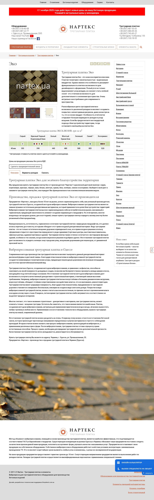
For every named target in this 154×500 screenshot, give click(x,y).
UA (152, 249)
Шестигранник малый (125, 208)
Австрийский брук (123, 97)
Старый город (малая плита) (128, 175)
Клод (118, 130)
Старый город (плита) (125, 224)
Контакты (110, 2)
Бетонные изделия (70, 2)
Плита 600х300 (122, 163)
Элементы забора (127, 47)
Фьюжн (119, 191)
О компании (54, 2)
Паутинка (120, 154)
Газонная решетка (123, 122)
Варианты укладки (30, 173)
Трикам (119, 179)
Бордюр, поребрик (137, 488)
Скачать (45, 173)
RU (152, 251)
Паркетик (120, 216)
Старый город (122, 73)
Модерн (119, 150)
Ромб (118, 89)
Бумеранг (120, 109)
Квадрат (119, 85)
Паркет (119, 212)
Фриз (118, 228)
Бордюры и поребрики (47, 47)
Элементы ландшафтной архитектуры (129, 484)
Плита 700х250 (122, 167)
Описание (15, 173)
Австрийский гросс (124, 101)
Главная (43, 2)
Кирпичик (120, 77)
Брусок (119, 199)
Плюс (118, 220)
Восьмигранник (122, 118)
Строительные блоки (103, 47)
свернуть (149, 473)
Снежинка (120, 171)
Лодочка (120, 142)
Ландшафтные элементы (76, 47)
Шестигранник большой (126, 93)
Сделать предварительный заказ (25, 166)
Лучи (118, 146)
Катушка (119, 68)
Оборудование (87, 2)
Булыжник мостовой (125, 105)
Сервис (100, 2)
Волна (118, 203)
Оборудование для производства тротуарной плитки (122, 476)
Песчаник (120, 158)
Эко (117, 195)
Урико (118, 187)
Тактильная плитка (124, 81)
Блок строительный (136, 493)
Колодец (120, 134)
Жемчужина (121, 126)
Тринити (119, 183)
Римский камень (123, 138)
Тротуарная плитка (21, 47)
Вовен (118, 113)
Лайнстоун (120, 64)
